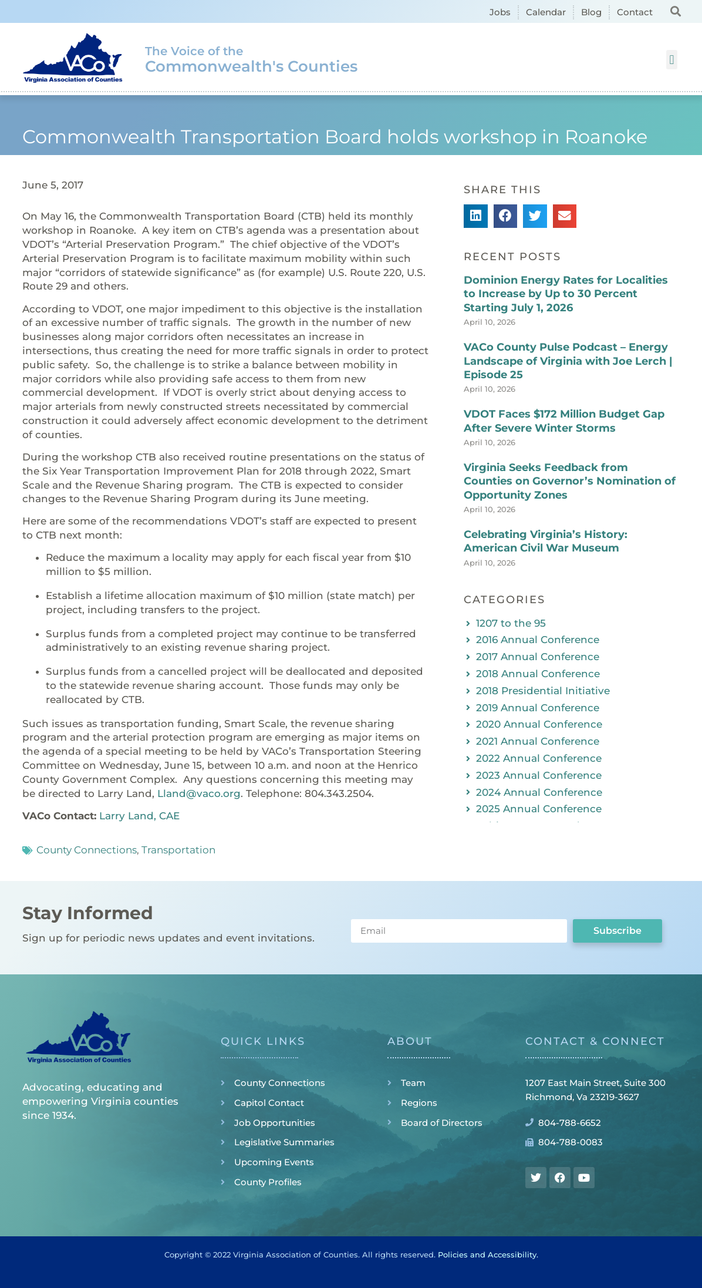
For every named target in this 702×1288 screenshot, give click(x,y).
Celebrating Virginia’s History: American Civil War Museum (545, 541)
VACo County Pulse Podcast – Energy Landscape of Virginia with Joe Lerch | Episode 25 (568, 361)
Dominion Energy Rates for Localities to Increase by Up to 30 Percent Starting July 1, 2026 (566, 294)
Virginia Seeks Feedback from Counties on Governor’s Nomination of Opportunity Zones (570, 481)
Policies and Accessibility (487, 1254)
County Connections (86, 850)
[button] (675, 11)
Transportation (178, 850)
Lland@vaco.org (199, 793)
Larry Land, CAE (139, 816)
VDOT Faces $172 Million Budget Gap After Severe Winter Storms (564, 421)
